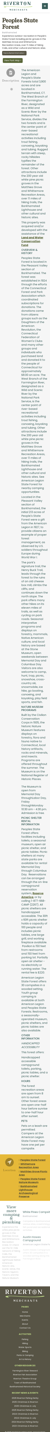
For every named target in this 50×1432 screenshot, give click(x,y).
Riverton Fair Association (25, 1374)
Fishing (25, 1339)
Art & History (25, 1359)
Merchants (25, 1316)
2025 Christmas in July (25, 1406)
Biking (25, 1351)
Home (25, 1312)
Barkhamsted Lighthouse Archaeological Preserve (28, 1191)
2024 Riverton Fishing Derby (25, 1422)
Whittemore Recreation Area (29, 1165)
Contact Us (25, 1328)
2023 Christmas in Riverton (25, 1426)
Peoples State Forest (32, 1160)
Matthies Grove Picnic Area (33, 1173)
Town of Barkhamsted (25, 1382)
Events (25, 1320)
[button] (45, 6)
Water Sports (25, 1347)
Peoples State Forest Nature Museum (32, 1180)
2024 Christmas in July (25, 1418)
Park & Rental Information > (14, 53)
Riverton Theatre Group (25, 1378)
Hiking (25, 1343)
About (25, 1324)
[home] (17, 6)
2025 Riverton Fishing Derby (25, 1410)
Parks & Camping (25, 1355)
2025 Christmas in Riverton (25, 1402)
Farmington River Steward (25, 1370)
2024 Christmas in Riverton (25, 1414)
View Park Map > (12, 60)
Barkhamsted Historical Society (25, 1386)
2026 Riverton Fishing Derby (25, 1398)
